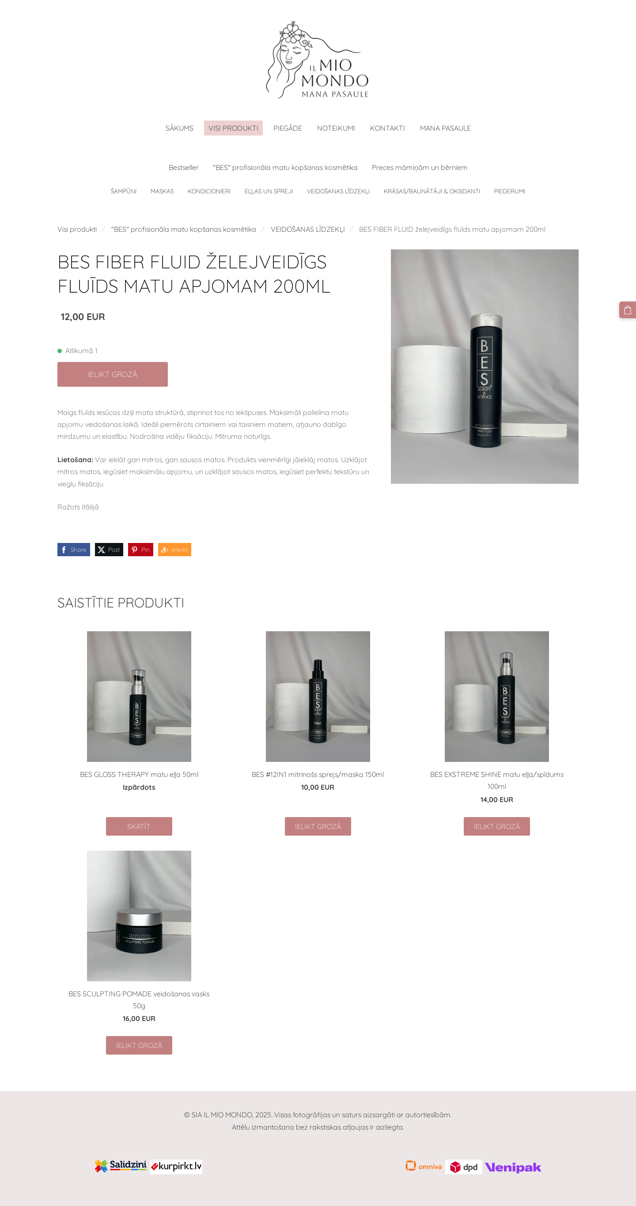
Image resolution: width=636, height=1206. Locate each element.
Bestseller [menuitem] (184, 167)
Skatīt (139, 826)
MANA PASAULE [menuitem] (445, 128)
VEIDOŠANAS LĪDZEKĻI (308, 229)
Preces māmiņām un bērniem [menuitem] (420, 167)
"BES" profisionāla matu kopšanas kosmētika (183, 229)
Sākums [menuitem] (179, 128)
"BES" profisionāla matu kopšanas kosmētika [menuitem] (285, 167)
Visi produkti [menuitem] (233, 128)
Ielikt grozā (112, 374)
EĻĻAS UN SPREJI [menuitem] (269, 191)
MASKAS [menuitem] (162, 191)
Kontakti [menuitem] (387, 128)
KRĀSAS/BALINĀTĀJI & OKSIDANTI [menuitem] (432, 191)
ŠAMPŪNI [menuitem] (123, 191)
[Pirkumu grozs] (627, 310)
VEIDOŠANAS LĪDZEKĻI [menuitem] (338, 191)
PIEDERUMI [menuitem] (509, 191)
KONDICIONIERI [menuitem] (209, 191)
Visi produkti (77, 229)
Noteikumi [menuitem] (336, 128)
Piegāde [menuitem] (287, 128)
